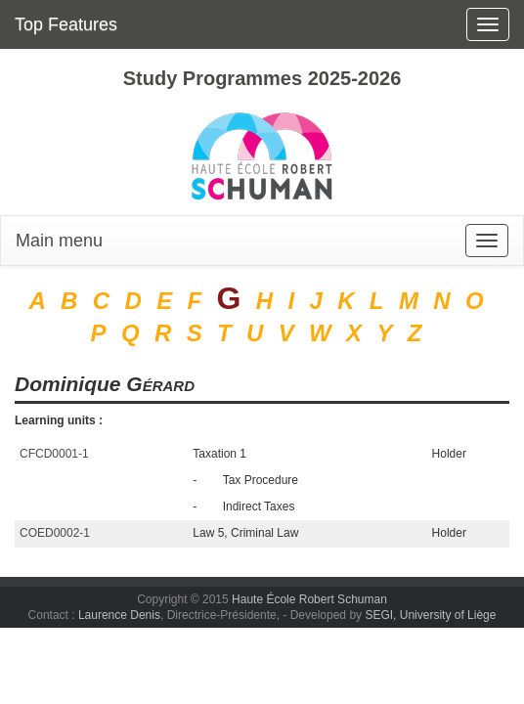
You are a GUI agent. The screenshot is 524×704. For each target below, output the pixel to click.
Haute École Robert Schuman (309, 599)
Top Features (66, 24)
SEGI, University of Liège (430, 615)
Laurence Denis (119, 615)
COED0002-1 (55, 533)
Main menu (59, 240)
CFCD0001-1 (54, 454)
